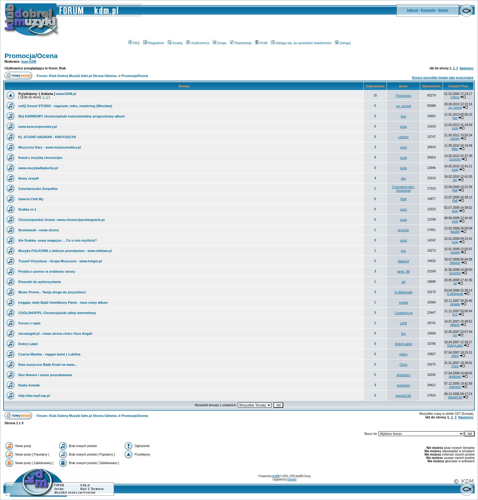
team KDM (28, 61)
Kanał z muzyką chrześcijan (40, 157)
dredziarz (403, 375)
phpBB (276, 476)
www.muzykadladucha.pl (38, 168)
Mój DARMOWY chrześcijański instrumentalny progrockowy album (71, 116)
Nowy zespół (28, 178)
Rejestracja (240, 43)
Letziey (403, 137)
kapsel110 (403, 395)
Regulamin (153, 43)
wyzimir (403, 230)
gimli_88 (403, 271)
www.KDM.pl (66, 94)
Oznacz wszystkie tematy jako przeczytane (442, 77)
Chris (404, 364)
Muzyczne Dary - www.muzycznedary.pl (49, 147)
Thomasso (403, 95)
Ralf (455, 190)
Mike (455, 149)
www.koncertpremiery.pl (37, 126)
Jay (403, 178)
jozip (403, 126)
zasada (455, 304)
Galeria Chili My (31, 199)
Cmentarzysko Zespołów (38, 189)
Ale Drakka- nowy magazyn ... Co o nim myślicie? (57, 240)
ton (403, 333)
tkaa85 (455, 231)
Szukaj (175, 43)
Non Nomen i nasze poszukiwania (45, 375)
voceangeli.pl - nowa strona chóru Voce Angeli (55, 333)
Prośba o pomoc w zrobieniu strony (46, 271)
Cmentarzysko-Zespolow (403, 188)
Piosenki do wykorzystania (39, 282)
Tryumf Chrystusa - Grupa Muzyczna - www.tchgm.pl (60, 261)
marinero (403, 385)
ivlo (403, 251)
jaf (403, 282)
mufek (403, 302)
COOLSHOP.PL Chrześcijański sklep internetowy (57, 313)
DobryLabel (403, 344)
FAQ (134, 43)
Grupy (443, 10)
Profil (261, 43)
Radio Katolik (29, 385)
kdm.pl (412, 10)
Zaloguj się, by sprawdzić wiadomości (301, 43)
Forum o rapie (29, 323)
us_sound (403, 106)
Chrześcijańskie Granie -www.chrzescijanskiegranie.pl (61, 220)
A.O (455, 314)
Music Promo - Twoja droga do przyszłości (52, 292)
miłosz (455, 97)
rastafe (455, 252)
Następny (466, 68)
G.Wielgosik (403, 292)
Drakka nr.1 (27, 209)
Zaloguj (343, 43)
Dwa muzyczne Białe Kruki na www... (47, 364)
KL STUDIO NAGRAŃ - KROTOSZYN (47, 137)
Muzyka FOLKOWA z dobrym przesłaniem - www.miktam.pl (65, 251)
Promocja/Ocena (31, 56)
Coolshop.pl (403, 313)
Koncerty (428, 10)
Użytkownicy (197, 43)
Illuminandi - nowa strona (38, 230)
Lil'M (403, 323)
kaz (403, 116)
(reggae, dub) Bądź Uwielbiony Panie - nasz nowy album (63, 302)
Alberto (455, 325)
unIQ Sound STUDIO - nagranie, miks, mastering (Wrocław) (65, 106)
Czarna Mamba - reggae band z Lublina (49, 354)
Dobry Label (28, 344)
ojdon (403, 354)
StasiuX (403, 261)
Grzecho (455, 159)
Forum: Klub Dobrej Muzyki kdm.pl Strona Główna (76, 76)
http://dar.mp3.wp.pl (34, 395)
